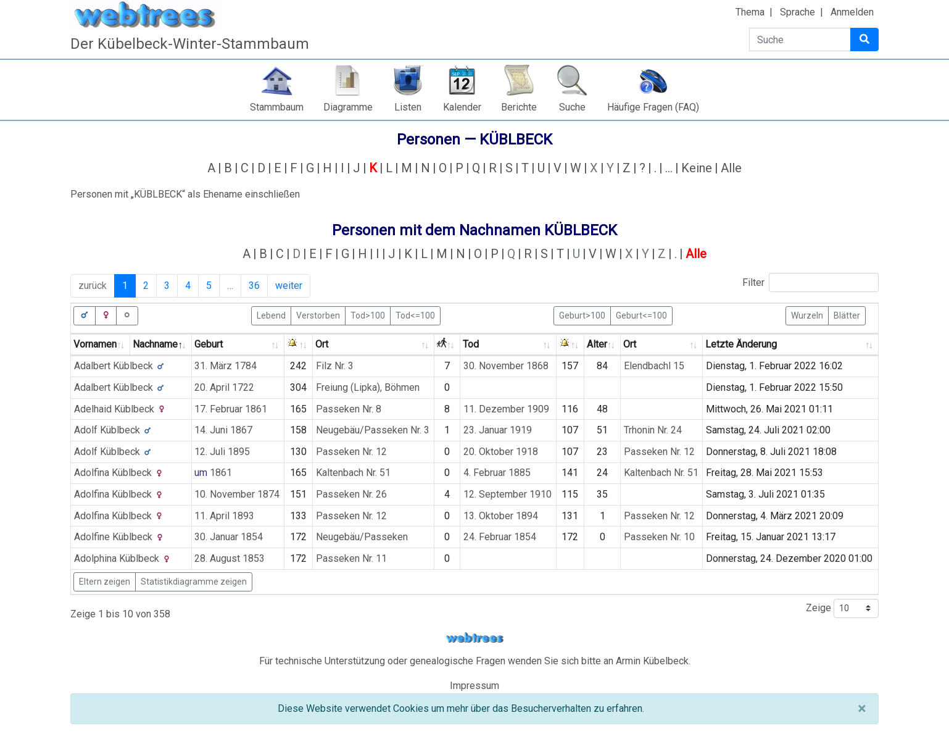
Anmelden (852, 12)
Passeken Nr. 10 (659, 537)
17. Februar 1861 (230, 409)
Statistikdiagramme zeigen (194, 582)
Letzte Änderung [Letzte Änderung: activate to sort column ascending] (741, 344)
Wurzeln (807, 314)
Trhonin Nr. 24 (653, 430)
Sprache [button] (797, 12)
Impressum (474, 685)
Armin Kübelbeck (652, 661)
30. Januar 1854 (228, 537)
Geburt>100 (582, 314)
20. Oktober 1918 (500, 451)
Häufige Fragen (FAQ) (653, 107)
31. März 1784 (225, 366)
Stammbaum (277, 107)
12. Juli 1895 (222, 451)
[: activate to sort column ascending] (298, 345)
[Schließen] (861, 709)
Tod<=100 (415, 314)
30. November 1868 (506, 366)
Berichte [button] (519, 107)
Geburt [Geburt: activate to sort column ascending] (208, 344)
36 (254, 285)
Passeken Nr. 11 (351, 558)
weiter (288, 285)
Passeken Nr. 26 (351, 494)
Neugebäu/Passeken (362, 537)
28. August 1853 (229, 558)
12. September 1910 (507, 494)
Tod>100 (367, 314)
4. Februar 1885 (497, 472)
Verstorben (318, 314)
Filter (810, 282)
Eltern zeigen (104, 582)
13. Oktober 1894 (500, 516)
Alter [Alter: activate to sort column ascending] (597, 344)
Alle (731, 168)
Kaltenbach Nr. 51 (353, 472)
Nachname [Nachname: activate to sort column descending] (155, 344)
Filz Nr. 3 (335, 366)
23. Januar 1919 (497, 430)
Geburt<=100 (641, 314)
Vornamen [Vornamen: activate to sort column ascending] (95, 344)
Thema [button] (750, 12)
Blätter (847, 314)
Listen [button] (407, 107)
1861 (221, 472)
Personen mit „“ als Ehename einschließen (185, 194)
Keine (696, 168)
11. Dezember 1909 (506, 409)
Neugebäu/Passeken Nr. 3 (372, 430)
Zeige (842, 608)
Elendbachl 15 (654, 366)
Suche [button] (572, 107)
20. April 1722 (224, 387)
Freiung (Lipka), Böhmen (368, 387)
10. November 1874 (237, 494)
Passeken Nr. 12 (351, 451)
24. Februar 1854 (499, 537)
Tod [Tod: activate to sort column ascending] (471, 344)
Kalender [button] (462, 107)
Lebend (271, 314)
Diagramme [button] (348, 107)
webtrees (474, 638)
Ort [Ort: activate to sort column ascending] (321, 344)
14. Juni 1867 (223, 430)
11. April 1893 (224, 516)
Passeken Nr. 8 (348, 409)
